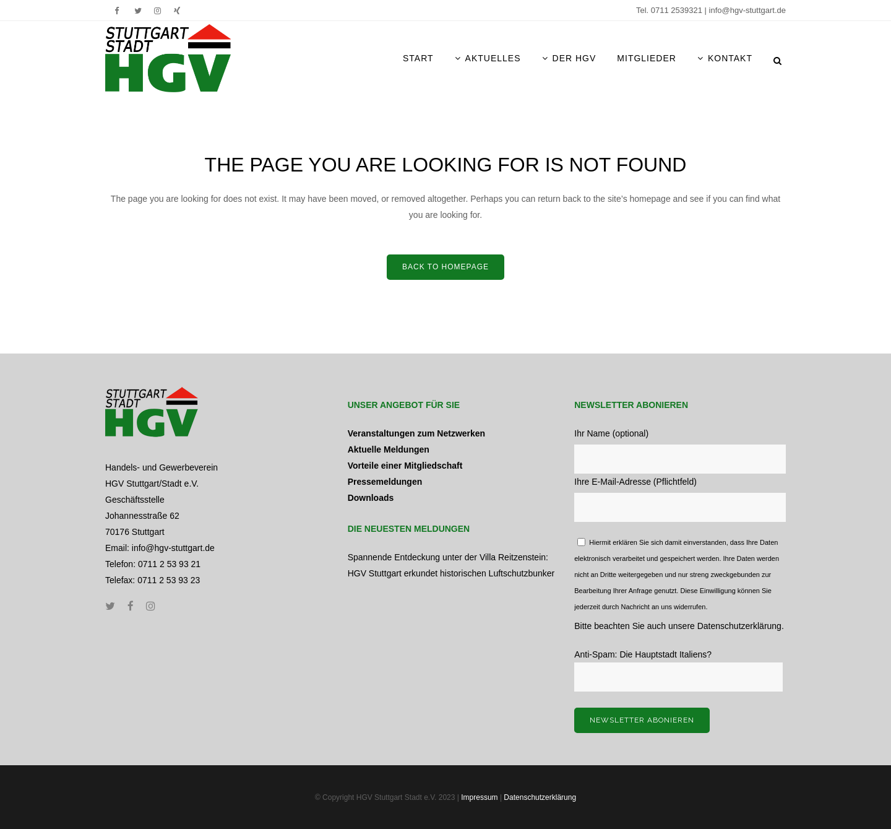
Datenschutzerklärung (739, 626)
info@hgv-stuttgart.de (747, 10)
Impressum (479, 797)
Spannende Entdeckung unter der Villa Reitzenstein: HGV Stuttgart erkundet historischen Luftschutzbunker (451, 565)
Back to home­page (445, 267)
